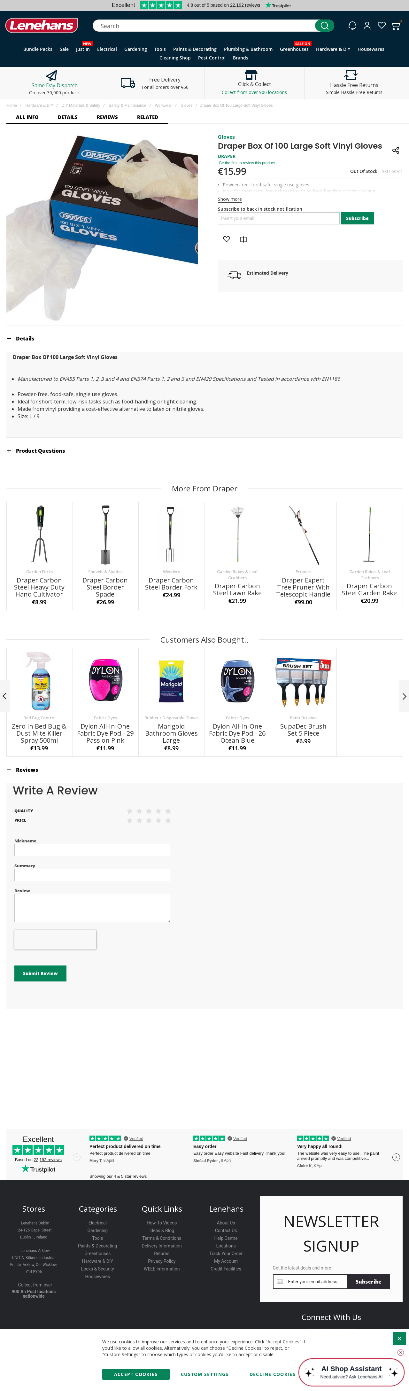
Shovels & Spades (105, 571)
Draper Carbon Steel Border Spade (105, 587)
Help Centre (226, 1238)
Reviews (27, 769)
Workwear (163, 105)
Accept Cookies (136, 1374)
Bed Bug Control (39, 718)
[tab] (204, 338)
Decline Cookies (273, 1374)
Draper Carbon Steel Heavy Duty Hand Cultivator (39, 587)
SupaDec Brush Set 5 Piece (303, 730)
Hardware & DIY (39, 105)
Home (12, 105)
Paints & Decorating (97, 1245)
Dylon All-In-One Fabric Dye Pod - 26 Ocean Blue (237, 733)
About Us (226, 1222)
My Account (226, 1261)
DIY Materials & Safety (81, 105)
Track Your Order (226, 1253)
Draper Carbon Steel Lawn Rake (237, 589)
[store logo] (41, 25)
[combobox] (213, 26)
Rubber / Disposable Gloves (171, 718)
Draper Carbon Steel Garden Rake (369, 589)
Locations (225, 1245)
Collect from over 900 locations (254, 92)
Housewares (97, 1276)
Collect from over (35, 1284)
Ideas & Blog (161, 1230)
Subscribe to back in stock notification (260, 209)
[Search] (324, 26)
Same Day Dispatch (55, 85)
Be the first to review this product (247, 163)
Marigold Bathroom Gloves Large (171, 733)
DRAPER (226, 156)
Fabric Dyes (105, 718)
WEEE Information (162, 1268)
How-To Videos (162, 1222)
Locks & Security (97, 1268)
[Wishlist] (382, 26)
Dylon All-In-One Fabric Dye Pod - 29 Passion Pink (105, 733)
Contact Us (226, 1230)
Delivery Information (162, 1245)
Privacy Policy (161, 1261)
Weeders (171, 571)
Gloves (186, 105)
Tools (97, 1238)
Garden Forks (39, 571)
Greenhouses (97, 1253)
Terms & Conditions (161, 1238)
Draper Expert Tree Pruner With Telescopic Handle (303, 587)
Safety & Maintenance (127, 105)
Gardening (97, 1230)
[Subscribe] (368, 1281)
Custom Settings (205, 1374)
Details (25, 338)
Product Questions (40, 450)
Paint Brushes (303, 718)
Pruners (303, 571)
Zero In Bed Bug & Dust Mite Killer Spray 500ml (39, 733)
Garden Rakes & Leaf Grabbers (237, 575)
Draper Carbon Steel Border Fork (171, 583)
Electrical (98, 1222)
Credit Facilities (226, 1268)
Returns (161, 1253)
